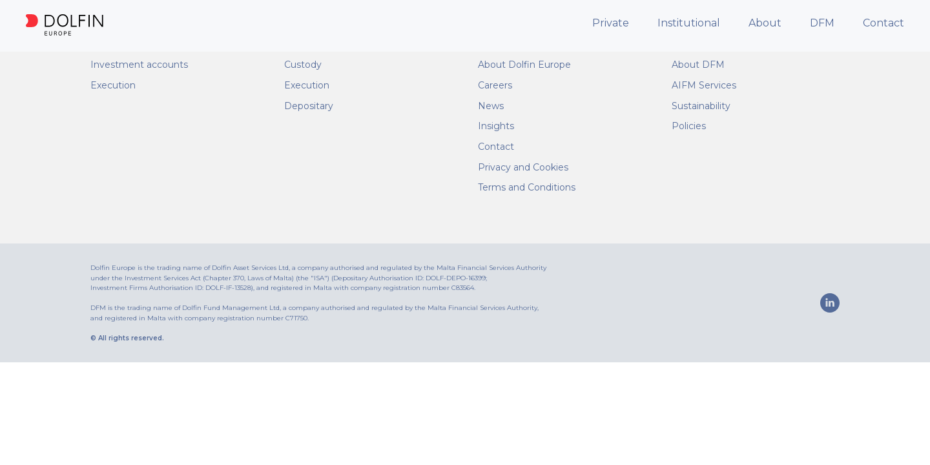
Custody (303, 64)
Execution (113, 85)
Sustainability (701, 106)
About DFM (698, 64)
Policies (689, 126)
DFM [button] (822, 23)
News (491, 106)
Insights (496, 126)
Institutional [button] (688, 23)
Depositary (308, 106)
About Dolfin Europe (524, 64)
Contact (883, 23)
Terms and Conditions (526, 187)
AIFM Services (704, 85)
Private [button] (610, 23)
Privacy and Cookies (523, 167)
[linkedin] (830, 303)
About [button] (765, 23)
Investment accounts (139, 64)
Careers (495, 85)
